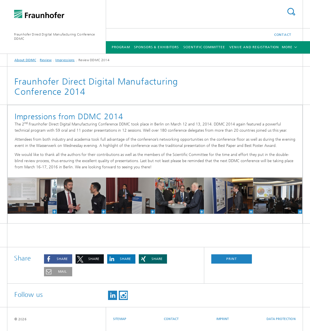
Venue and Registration (254, 47)
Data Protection (281, 319)
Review (46, 60)
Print (231, 259)
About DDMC (25, 60)
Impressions (64, 60)
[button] (58, 259)
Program (121, 47)
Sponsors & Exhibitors (156, 47)
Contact (282, 35)
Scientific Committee (204, 47)
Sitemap (119, 319)
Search (291, 11)
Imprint (222, 319)
